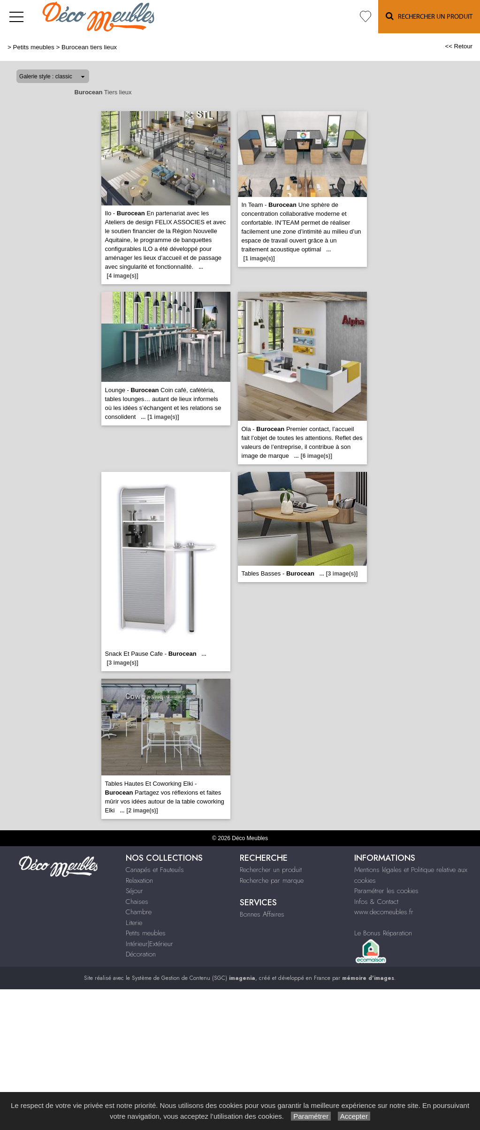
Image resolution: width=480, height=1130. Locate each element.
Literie (134, 923)
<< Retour (458, 46)
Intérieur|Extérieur (149, 944)
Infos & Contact (376, 901)
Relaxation (139, 880)
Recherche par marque (272, 880)
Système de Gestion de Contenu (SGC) (193, 978)
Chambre (139, 912)
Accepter (354, 1116)
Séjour (134, 891)
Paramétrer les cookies (386, 891)
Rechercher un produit (271, 870)
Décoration (141, 954)
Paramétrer (310, 1116)
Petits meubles (33, 47)
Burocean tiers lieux (89, 47)
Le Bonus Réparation (383, 933)
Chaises (137, 901)
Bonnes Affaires (262, 914)
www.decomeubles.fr (383, 912)
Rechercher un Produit (429, 16)
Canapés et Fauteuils (155, 870)
